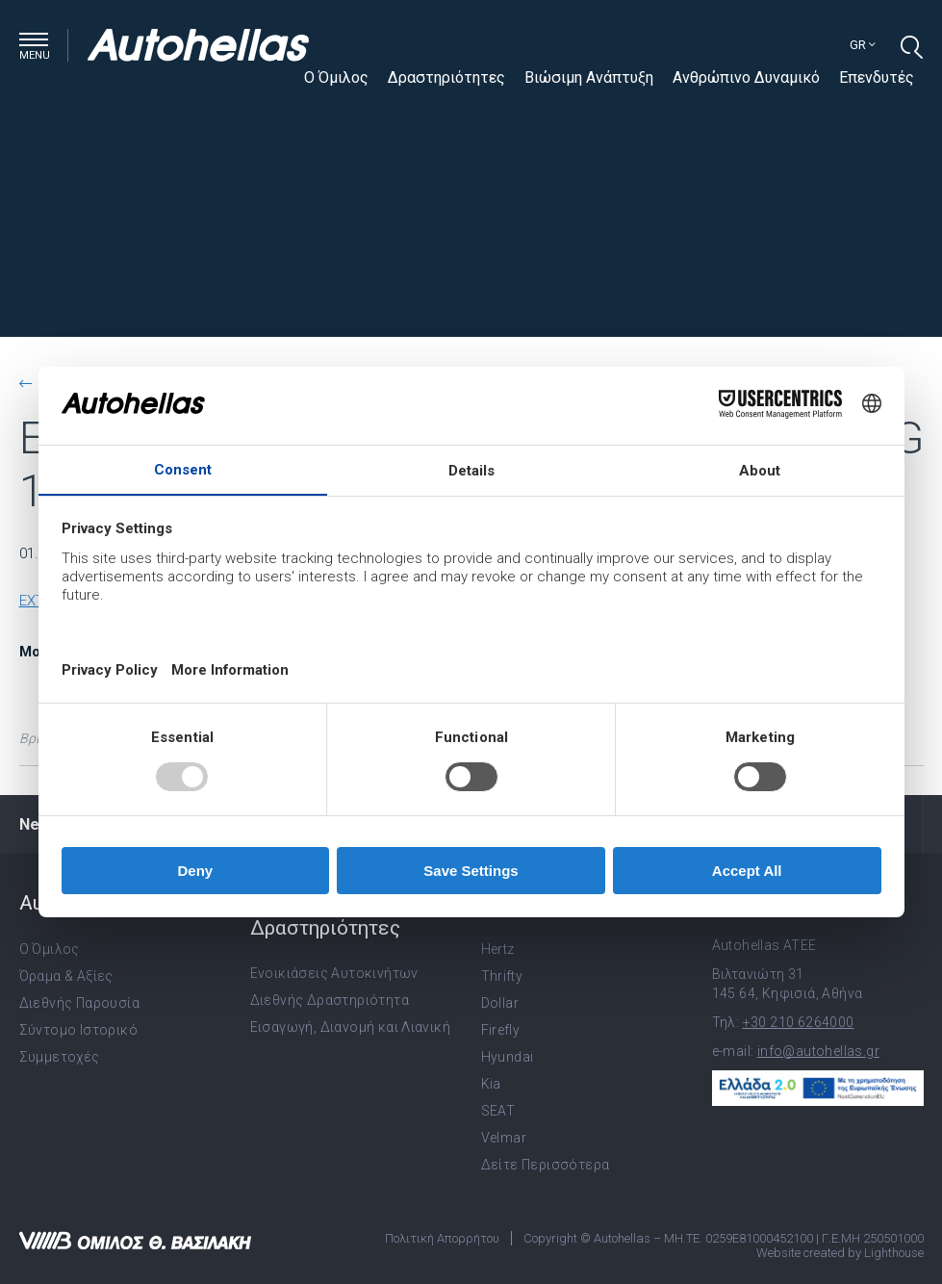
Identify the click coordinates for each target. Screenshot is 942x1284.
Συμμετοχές (59, 1057)
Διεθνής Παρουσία (79, 1003)
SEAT (498, 1110)
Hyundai (507, 1057)
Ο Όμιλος (336, 77)
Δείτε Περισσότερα (545, 1164)
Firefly (501, 1030)
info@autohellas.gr (818, 1051)
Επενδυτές (876, 77)
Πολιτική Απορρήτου (442, 1238)
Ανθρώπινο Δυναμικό (746, 77)
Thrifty (502, 976)
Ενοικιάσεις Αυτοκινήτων (334, 973)
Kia (491, 1083)
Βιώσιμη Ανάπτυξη (588, 77)
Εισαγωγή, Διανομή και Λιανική (350, 1027)
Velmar (503, 1137)
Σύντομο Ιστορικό (78, 1030)
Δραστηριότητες (446, 77)
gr (863, 45)
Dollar (500, 1003)
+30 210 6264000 (798, 1022)
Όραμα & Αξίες (66, 976)
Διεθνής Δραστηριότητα (329, 1000)
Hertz (498, 949)
